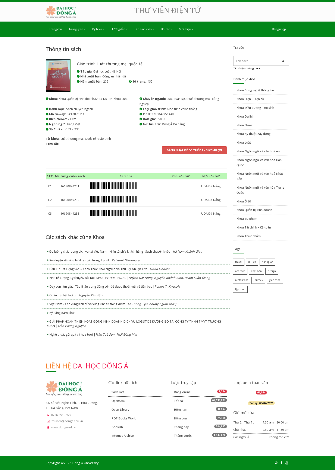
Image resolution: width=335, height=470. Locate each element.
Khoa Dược (245, 125)
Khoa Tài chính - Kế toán (254, 227)
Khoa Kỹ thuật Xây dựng (254, 134)
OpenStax (118, 401)
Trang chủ (55, 29)
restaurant (241, 280)
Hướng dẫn (119, 29)
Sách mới (118, 392)
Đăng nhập (279, 29)
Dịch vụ (98, 29)
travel (238, 262)
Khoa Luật (244, 142)
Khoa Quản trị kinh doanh (254, 210)
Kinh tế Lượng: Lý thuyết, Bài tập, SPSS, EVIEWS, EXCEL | (129, 278)
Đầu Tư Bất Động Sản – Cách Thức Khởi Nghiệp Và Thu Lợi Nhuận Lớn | (109, 269)
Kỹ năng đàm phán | (63, 313)
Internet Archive (123, 436)
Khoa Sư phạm (247, 219)
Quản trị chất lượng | (76, 295)
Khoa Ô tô (244, 201)
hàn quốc (267, 262)
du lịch (252, 262)
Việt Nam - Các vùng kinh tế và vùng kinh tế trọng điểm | (112, 304)
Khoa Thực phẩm (249, 236)
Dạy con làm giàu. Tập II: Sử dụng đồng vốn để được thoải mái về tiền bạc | (114, 286)
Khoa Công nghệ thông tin (255, 90)
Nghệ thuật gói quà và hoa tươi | (93, 334)
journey (258, 280)
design (272, 271)
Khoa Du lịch (245, 116)
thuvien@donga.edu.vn (67, 421)
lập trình (240, 289)
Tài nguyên (77, 29)
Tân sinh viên (144, 29)
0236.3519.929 (61, 415)
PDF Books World (124, 418)
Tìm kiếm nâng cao (246, 68)
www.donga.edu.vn (64, 427)
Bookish (117, 427)
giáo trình (275, 280)
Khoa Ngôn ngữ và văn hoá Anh (259, 151)
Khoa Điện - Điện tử (250, 99)
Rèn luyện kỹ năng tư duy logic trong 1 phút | (94, 260)
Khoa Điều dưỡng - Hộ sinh (255, 108)
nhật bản (256, 271)
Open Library (120, 409)
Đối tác (166, 29)
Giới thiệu (186, 29)
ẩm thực (240, 271)
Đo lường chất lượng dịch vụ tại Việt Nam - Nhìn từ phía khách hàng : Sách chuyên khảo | (125, 251)
